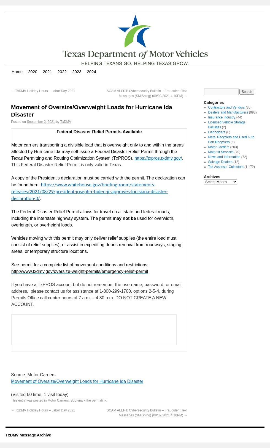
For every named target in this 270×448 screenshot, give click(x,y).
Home (17, 71)
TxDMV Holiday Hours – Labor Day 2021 (43, 91)
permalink (99, 400)
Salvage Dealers (220, 162)
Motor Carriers (58, 400)
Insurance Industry (222, 117)
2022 (62, 71)
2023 (76, 71)
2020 (32, 71)
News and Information (224, 157)
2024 (91, 71)
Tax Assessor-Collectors (226, 167)
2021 (47, 71)
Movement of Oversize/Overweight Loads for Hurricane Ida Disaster (77, 381)
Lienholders (216, 132)
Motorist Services (221, 152)
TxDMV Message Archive (28, 435)
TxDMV (65, 122)
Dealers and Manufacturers (228, 112)
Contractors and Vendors (226, 107)
